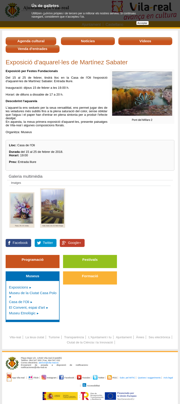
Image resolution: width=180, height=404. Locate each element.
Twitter (48, 243)
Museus (32, 276)
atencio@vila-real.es (49, 363)
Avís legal (168, 378)
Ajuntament (123, 337)
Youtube (84, 378)
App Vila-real (16, 378)
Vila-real (15, 337)
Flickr (33, 378)
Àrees (140, 337)
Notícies (88, 41)
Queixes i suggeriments (149, 378)
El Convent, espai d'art (27, 307)
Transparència (74, 337)
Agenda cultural (31, 41)
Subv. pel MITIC (127, 378)
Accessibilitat (91, 386)
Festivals (90, 260)
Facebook (20, 243)
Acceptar (142, 23)
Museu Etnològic (22, 313)
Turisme (54, 337)
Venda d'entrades (32, 49)
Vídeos (145, 41)
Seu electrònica (159, 337)
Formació (90, 276)
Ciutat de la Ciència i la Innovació (90, 342)
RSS (112, 378)
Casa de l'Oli (19, 302)
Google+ (74, 243)
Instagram (49, 378)
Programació (33, 260)
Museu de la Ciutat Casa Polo (32, 293)
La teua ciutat (34, 337)
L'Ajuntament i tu (100, 337)
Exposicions (18, 287)
